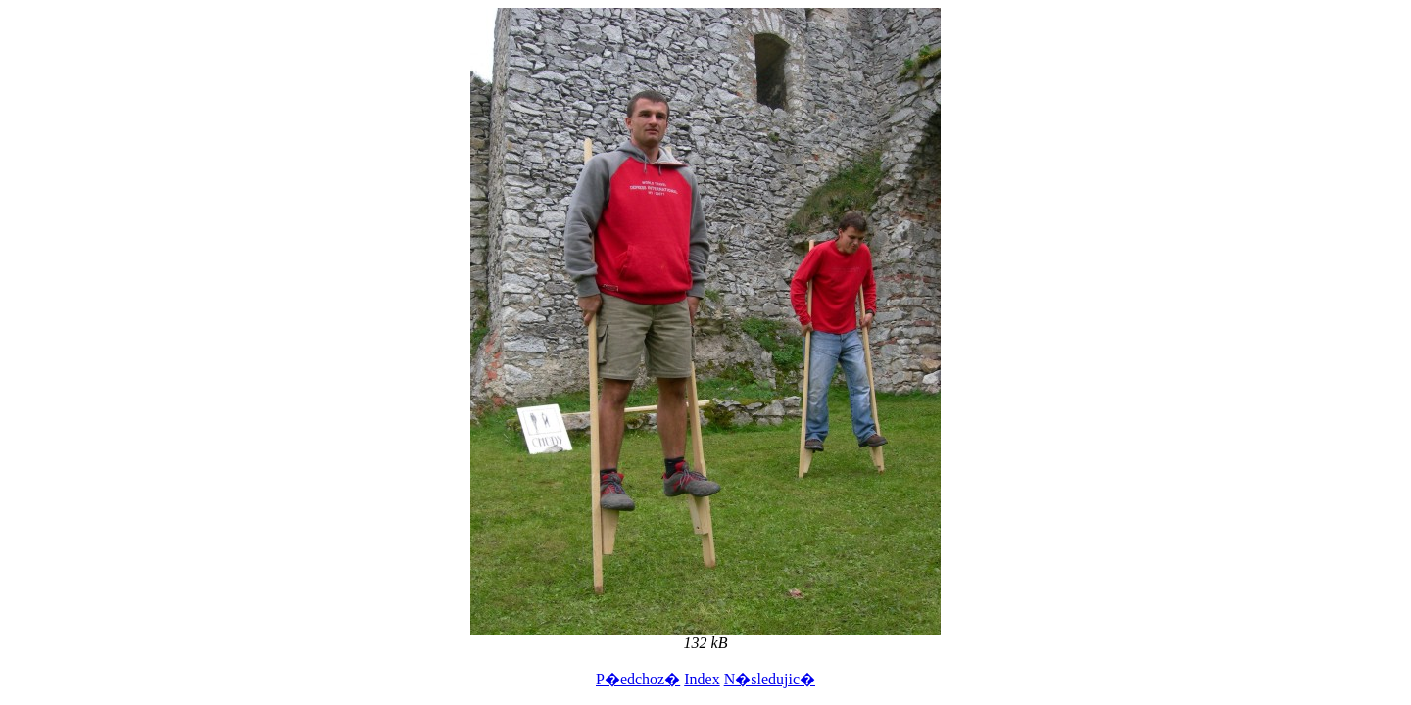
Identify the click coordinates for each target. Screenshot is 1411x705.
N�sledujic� (769, 679)
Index (701, 679)
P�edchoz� (638, 679)
